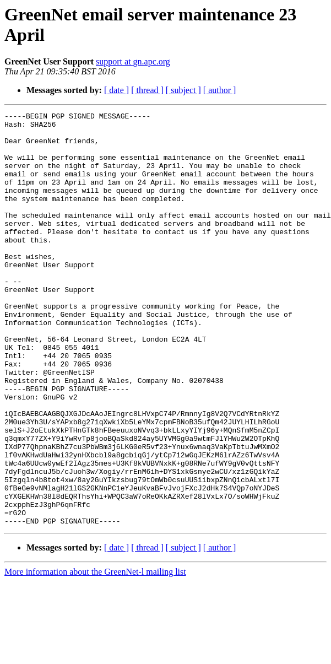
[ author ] (219, 90)
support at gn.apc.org (133, 61)
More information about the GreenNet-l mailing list (95, 654)
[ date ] (116, 90)
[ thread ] (147, 90)
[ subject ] (183, 90)
